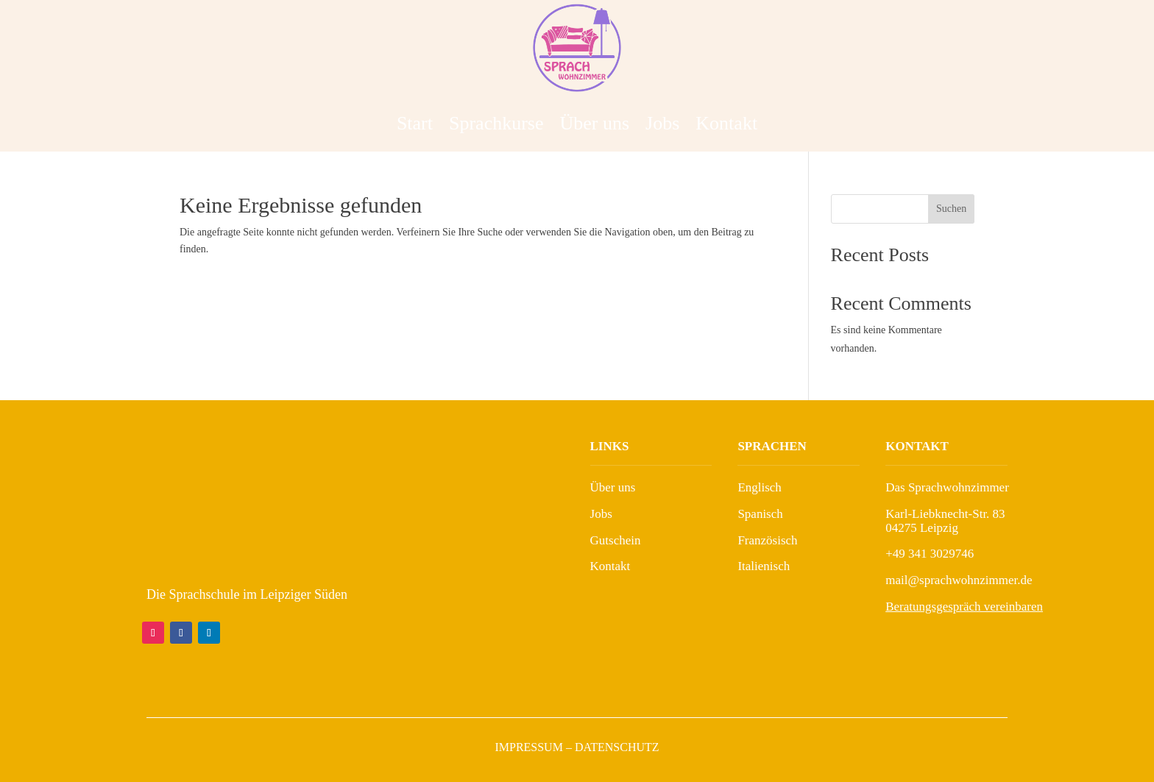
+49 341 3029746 (929, 554)
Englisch (759, 487)
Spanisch (759, 514)
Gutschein (615, 540)
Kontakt (726, 123)
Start (415, 123)
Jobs (662, 123)
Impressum (528, 747)
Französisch (767, 540)
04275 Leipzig (921, 528)
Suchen (951, 208)
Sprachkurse (496, 123)
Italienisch (763, 566)
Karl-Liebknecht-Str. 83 (945, 514)
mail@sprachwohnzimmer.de (958, 580)
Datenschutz (617, 747)
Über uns (595, 123)
